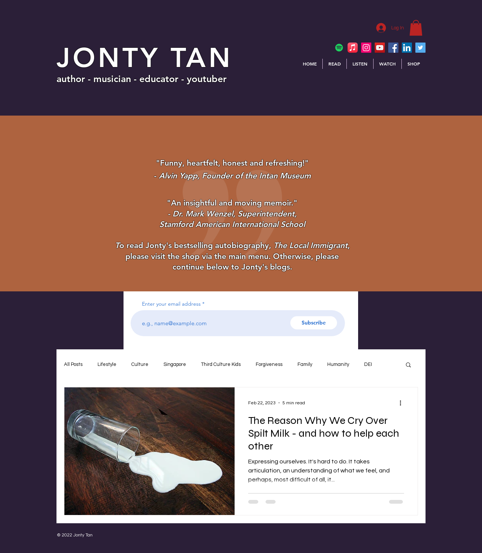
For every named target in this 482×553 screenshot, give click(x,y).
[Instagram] (366, 48)
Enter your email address (171, 303)
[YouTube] (380, 48)
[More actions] (402, 402)
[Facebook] (393, 48)
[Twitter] (420, 48)
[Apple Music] (353, 48)
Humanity (338, 364)
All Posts (73, 364)
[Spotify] (339, 48)
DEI (368, 364)
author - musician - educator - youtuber (141, 78)
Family (304, 364)
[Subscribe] (313, 322)
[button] (416, 28)
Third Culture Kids (221, 364)
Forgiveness (269, 364)
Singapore (174, 364)
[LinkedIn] (407, 48)
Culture (139, 364)
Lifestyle (107, 364)
